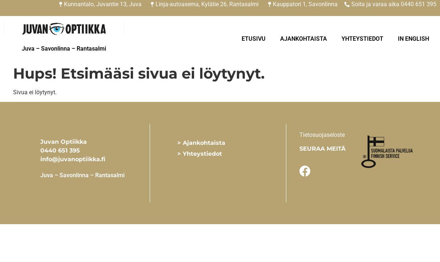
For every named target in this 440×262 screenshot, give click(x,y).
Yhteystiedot (362, 38)
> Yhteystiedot (199, 153)
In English (413, 38)
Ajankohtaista (303, 38)
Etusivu (254, 38)
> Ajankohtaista (201, 142)
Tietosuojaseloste (322, 134)
